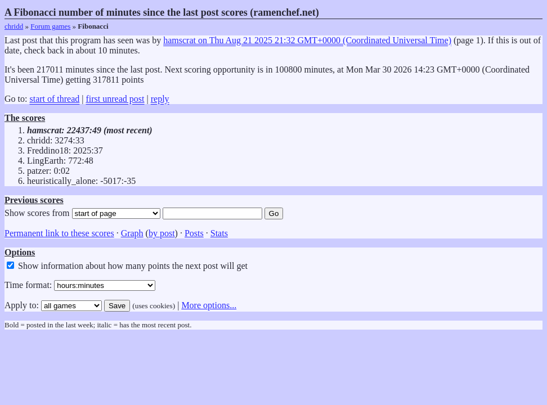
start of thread (54, 99)
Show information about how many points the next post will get (127, 266)
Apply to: (53, 305)
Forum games (50, 26)
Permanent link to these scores (59, 233)
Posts (194, 233)
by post (162, 233)
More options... (208, 305)
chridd (14, 26)
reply (160, 99)
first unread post (115, 99)
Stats (219, 233)
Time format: (80, 285)
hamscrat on (307, 40)
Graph (132, 233)
